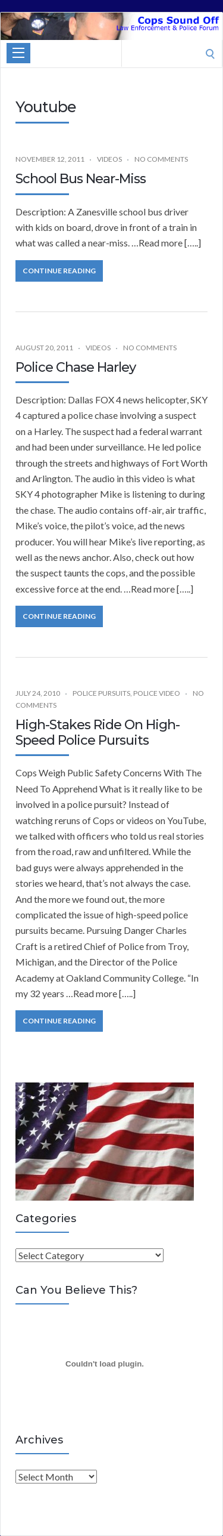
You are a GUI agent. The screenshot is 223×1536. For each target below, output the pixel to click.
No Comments (161, 159)
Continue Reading (59, 270)
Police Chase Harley (75, 367)
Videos (109, 159)
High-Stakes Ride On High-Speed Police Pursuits (97, 732)
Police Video (156, 693)
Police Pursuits (101, 693)
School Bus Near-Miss (80, 179)
